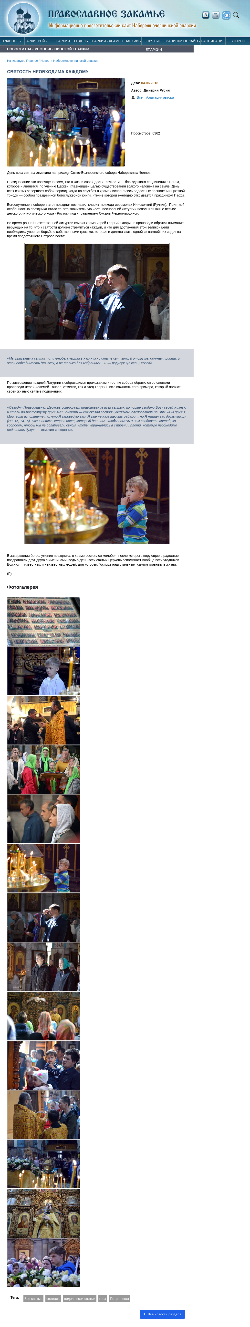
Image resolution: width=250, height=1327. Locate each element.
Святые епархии (154, 42)
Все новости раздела (162, 1314)
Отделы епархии (90, 41)
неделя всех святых (79, 1299)
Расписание (213, 41)
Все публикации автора (155, 97)
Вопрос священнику (238, 42)
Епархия (61, 41)
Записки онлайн (182, 41)
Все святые (33, 1299)
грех (102, 1299)
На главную (15, 60)
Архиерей (35, 41)
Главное (11, 41)
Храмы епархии (124, 41)
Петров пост (119, 1299)
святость (53, 1299)
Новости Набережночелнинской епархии (69, 60)
